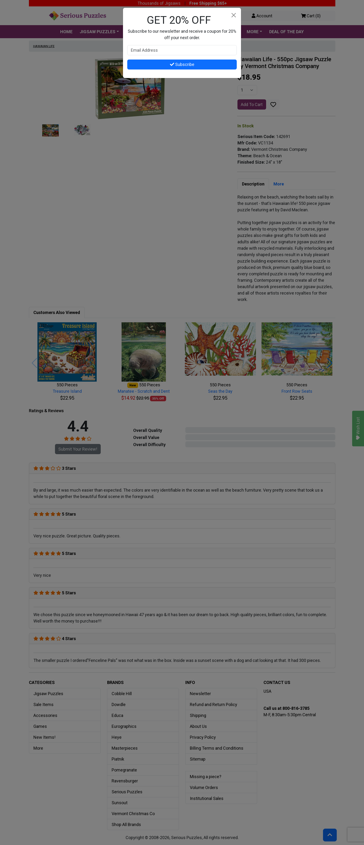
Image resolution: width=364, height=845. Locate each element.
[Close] (233, 15)
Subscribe (182, 64)
